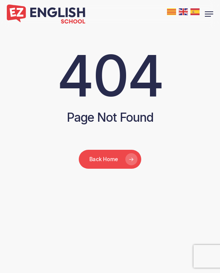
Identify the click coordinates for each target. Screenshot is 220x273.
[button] (209, 14)
